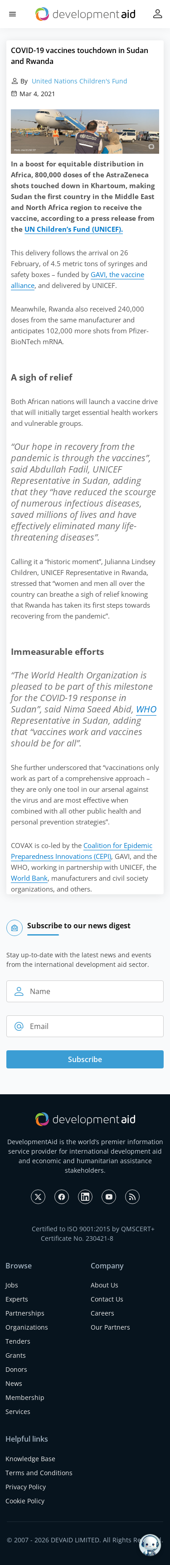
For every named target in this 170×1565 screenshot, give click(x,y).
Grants (15, 1355)
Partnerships (24, 1313)
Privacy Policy (25, 1486)
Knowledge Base (30, 1458)
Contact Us (107, 1299)
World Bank (29, 877)
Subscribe (85, 1059)
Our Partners (110, 1327)
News (13, 1383)
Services (17, 1411)
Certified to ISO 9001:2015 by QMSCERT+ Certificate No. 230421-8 (93, 1233)
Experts (16, 1299)
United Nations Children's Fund (78, 81)
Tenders (17, 1341)
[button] (12, 14)
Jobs (11, 1285)
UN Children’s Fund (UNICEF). (73, 229)
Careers (102, 1313)
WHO (146, 709)
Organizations (26, 1327)
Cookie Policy (24, 1501)
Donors (16, 1369)
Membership (24, 1397)
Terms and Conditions (39, 1472)
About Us (104, 1285)
